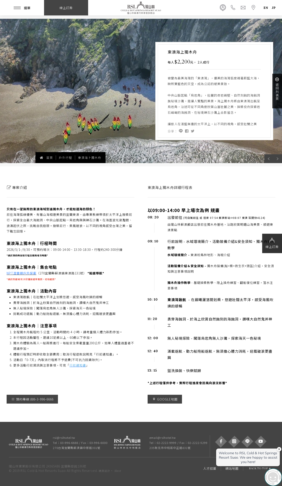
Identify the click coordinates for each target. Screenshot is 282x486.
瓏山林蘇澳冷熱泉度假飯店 (141, 7)
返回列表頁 (277, 89)
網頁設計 (104, 471)
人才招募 (209, 468)
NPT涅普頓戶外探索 (21, 273)
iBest (117, 471)
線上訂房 (272, 243)
